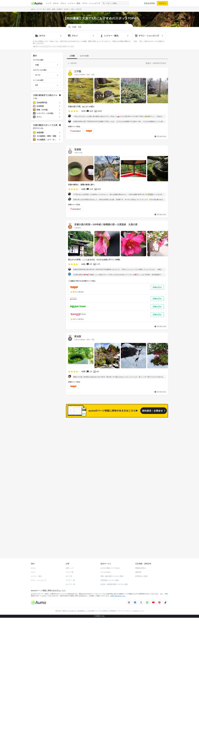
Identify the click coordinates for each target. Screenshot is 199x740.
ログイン (162, 3)
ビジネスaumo (105, 573)
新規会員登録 (149, 3)
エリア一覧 (69, 573)
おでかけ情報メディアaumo (110, 569)
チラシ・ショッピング (91, 3)
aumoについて (139, 612)
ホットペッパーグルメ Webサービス (51, 550)
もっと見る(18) (156, 461)
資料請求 (138, 573)
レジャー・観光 (74, 3)
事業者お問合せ (140, 569)
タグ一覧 (69, 577)
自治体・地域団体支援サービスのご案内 (114, 585)
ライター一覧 (70, 581)
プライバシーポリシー (124, 612)
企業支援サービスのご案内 (110, 581)
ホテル (56, 3)
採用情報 (81, 612)
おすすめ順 (84, 56)
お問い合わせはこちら (118, 597)
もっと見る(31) (156, 421)
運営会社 (58, 612)
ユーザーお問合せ (102, 612)
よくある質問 (90, 612)
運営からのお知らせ (70, 612)
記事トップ (69, 569)
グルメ (63, 3)
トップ (48, 3)
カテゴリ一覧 (70, 585)
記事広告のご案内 (141, 577)
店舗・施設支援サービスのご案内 (112, 577)
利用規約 (113, 612)
